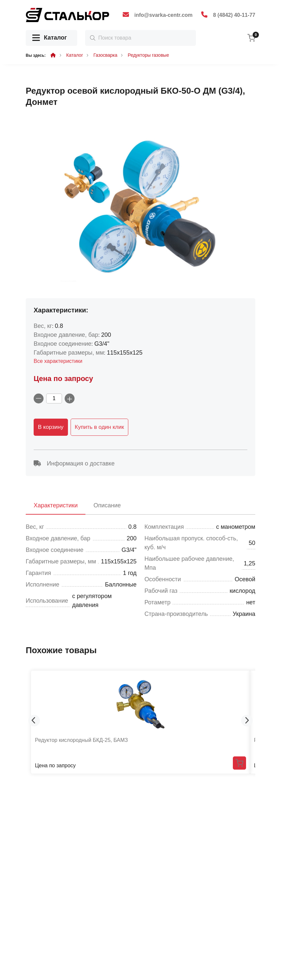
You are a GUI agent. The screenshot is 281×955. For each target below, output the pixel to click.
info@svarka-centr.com (163, 15)
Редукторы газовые (148, 55)
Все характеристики (58, 361)
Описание (107, 505)
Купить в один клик (99, 427)
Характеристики (56, 505)
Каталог (49, 38)
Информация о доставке (74, 463)
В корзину (51, 427)
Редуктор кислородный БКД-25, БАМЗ (81, 740)
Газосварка (105, 55)
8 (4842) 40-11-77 (234, 15)
